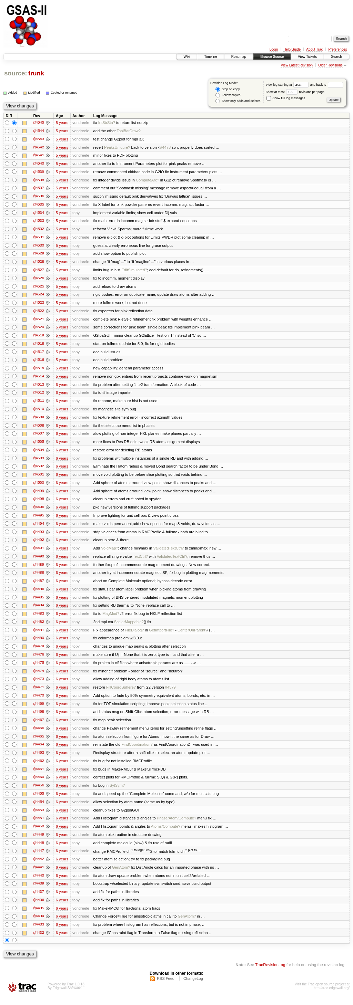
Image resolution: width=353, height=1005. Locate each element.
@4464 (38, 750)
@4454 (38, 808)
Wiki (186, 57)
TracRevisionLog (270, 972)
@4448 (38, 849)
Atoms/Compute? (165, 833)
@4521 (38, 321)
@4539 (38, 172)
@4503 (38, 461)
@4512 (38, 395)
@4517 (38, 354)
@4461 (38, 775)
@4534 (38, 213)
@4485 (38, 602)
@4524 (38, 296)
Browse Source (272, 57)
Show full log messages (285, 98)
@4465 (38, 742)
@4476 (38, 659)
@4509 (38, 420)
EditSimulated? (134, 271)
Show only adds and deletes (237, 101)
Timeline (210, 57)
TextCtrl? (140, 560)
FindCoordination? (136, 750)
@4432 (38, 940)
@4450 (38, 833)
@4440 (38, 883)
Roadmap (238, 57)
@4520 (38, 329)
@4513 (38, 387)
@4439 (38, 891)
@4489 (38, 569)
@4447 (38, 858)
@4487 (38, 585)
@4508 (38, 428)
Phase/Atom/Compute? (176, 825)
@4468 (38, 717)
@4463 (38, 759)
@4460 (38, 783)
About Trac (314, 49)
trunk (36, 73)
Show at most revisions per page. (295, 92)
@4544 (38, 131)
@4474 (38, 676)
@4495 (38, 519)
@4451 (38, 825)
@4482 (38, 626)
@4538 (38, 180)
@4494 (38, 527)
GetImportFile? (161, 635)
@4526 (38, 279)
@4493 (38, 535)
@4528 (38, 263)
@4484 (38, 610)
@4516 (38, 362)
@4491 (38, 552)
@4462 (38, 767)
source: (15, 73)
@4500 (38, 486)
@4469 (38, 709)
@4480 (38, 643)
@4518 (38, 345)
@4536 (38, 197)
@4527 (38, 271)
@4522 (38, 312)
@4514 (38, 378)
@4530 (38, 246)
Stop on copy (227, 89)
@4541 (38, 155)
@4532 (38, 230)
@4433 (38, 932)
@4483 (38, 618)
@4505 (38, 445)
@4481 (38, 635)
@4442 (38, 866)
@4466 (38, 734)
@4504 (38, 453)
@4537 (38, 188)
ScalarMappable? (129, 627)
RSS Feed (165, 986)
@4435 (38, 916)
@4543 (38, 139)
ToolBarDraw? (129, 131)
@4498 (38, 502)
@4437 (38, 899)
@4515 (38, 370)
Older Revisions (330, 65)
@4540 (38, 164)
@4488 (38, 577)
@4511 (38, 403)
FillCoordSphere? (121, 693)
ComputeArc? (147, 180)
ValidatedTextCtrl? (168, 552)
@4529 (38, 255)
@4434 (38, 924)
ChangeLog (193, 986)
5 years (62, 123)
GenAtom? (121, 874)
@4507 (38, 436)
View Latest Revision (297, 65)
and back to (326, 84)
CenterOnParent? (193, 635)
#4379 (170, 693)
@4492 (38, 544)
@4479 (38, 651)
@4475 (38, 668)
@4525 (38, 288)
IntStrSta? (106, 123)
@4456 (38, 792)
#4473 (165, 147)
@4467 (38, 726)
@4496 (38, 511)
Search (336, 57)
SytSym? (117, 792)
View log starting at (288, 84)
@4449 (38, 841)
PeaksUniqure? (117, 147)
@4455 (38, 800)
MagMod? (110, 618)
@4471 (38, 692)
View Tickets (307, 57)
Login (274, 49)
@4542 (38, 147)
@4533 (38, 221)
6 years (62, 387)
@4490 (38, 560)
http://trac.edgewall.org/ (332, 996)
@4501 (38, 478)
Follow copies (227, 95)
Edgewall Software (66, 996)
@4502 (38, 469)
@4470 (38, 701)
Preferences (338, 49)
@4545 (38, 122)
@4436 (38, 907)
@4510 (38, 412)
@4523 (38, 304)
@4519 (38, 337)
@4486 (38, 593)
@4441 (38, 874)
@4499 (38, 494)
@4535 (38, 205)
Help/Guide (292, 49)
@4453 (38, 816)
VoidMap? (109, 552)
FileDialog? (134, 635)
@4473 (38, 684)
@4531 (38, 238)
